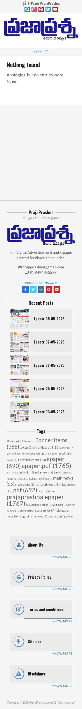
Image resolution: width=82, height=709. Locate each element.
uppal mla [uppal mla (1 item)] (55, 516)
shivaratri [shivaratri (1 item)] (27, 510)
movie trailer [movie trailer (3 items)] (24, 484)
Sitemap (34, 641)
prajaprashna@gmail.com (43, 267)
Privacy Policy (39, 577)
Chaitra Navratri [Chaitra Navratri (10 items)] (44, 447)
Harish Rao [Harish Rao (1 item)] (14, 472)
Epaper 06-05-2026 (49, 365)
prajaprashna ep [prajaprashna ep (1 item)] (48, 491)
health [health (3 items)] (28, 472)
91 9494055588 (43, 272)
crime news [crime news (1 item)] (53, 453)
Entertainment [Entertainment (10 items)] (32, 460)
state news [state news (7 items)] (45, 510)
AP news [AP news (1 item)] (28, 441)
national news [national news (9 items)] (47, 484)
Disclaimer (36, 673)
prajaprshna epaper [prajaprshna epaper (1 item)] (39, 504)
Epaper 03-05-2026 (49, 411)
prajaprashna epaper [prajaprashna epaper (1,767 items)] (35, 500)
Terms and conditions (45, 609)
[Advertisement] (41, 153)
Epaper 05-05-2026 (49, 388)
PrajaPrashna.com (41, 283)
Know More (62, 557)
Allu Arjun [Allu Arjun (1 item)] (14, 441)
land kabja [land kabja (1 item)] (45, 478)
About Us (35, 544)
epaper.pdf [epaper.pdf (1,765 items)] (46, 465)
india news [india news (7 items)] (44, 472)
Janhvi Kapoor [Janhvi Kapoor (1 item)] (63, 472)
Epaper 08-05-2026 (49, 318)
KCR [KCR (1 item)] (33, 478)
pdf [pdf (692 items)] (25, 490)
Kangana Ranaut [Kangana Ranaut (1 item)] (17, 478)
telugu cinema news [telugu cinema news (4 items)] (32, 516)
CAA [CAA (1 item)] (24, 447)
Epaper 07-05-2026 (49, 342)
